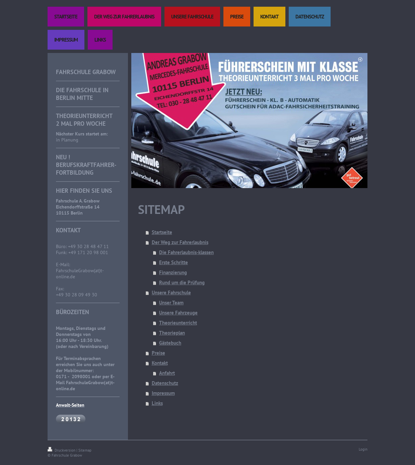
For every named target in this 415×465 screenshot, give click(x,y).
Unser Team (171, 302)
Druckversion (62, 450)
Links (157, 403)
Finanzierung (173, 272)
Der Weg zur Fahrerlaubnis (180, 242)
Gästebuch (170, 343)
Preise (158, 353)
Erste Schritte (173, 262)
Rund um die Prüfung (182, 282)
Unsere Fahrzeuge (178, 312)
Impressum (163, 393)
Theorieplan (172, 333)
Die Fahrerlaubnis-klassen (186, 252)
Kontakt (160, 363)
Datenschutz (165, 383)
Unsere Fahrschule (171, 292)
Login (363, 449)
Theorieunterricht (178, 322)
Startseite (162, 232)
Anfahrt (167, 373)
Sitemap (84, 450)
